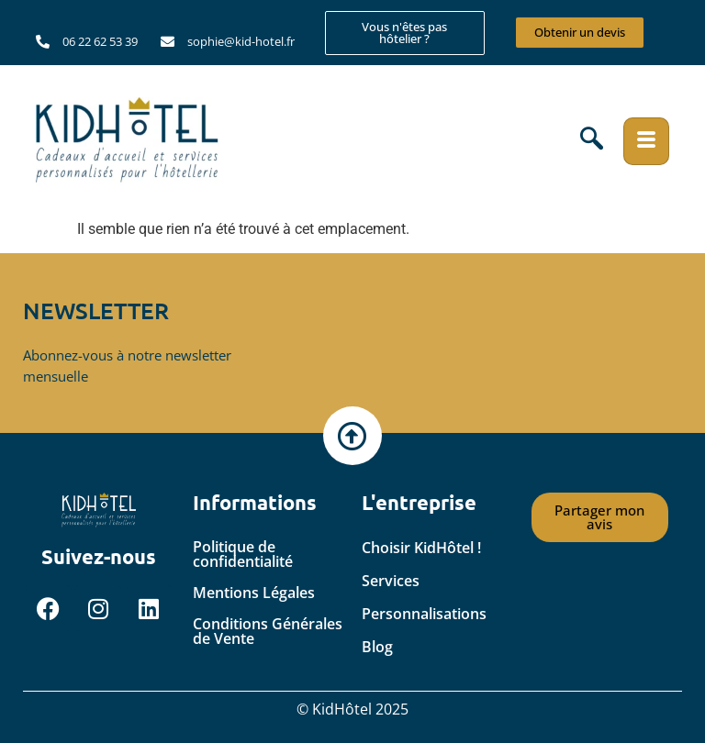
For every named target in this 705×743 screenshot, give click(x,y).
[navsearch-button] (591, 141)
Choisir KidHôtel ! (421, 548)
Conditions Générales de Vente (267, 631)
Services (391, 581)
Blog (377, 647)
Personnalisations (424, 614)
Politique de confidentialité (243, 554)
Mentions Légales (254, 592)
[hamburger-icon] (646, 141)
